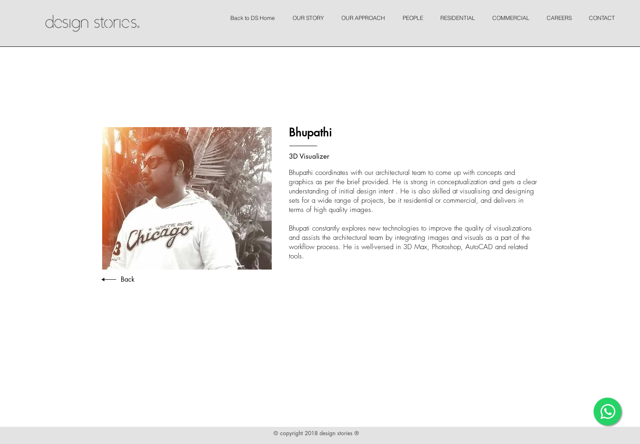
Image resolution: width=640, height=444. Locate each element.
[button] (310, 14)
